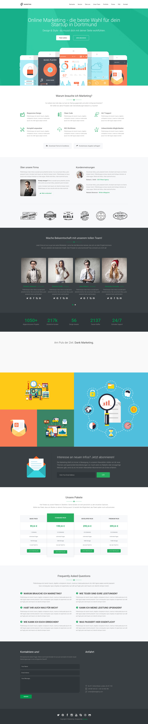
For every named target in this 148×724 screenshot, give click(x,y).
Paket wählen (63, 38)
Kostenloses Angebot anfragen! (88, 146)
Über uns (87, 4)
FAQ (119, 4)
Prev (22, 66)
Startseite (72, 4)
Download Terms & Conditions (57, 146)
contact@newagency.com (95, 691)
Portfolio (105, 4)
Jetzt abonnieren (81, 38)
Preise (113, 4)
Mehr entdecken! (46, 193)
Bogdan (85, 719)
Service (80, 4)
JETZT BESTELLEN (33, 551)
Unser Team (96, 4)
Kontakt (125, 4)
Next (125, 66)
